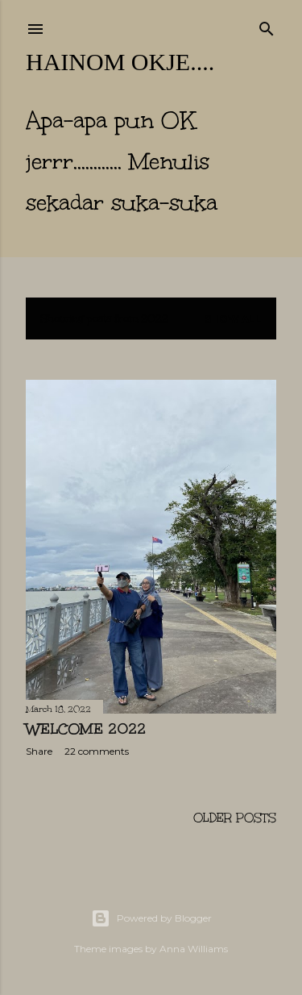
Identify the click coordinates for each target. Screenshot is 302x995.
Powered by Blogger (151, 918)
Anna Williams (193, 949)
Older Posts (234, 818)
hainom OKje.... (120, 61)
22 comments (96, 751)
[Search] (266, 26)
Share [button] (39, 751)
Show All (233, 319)
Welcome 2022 (86, 729)
